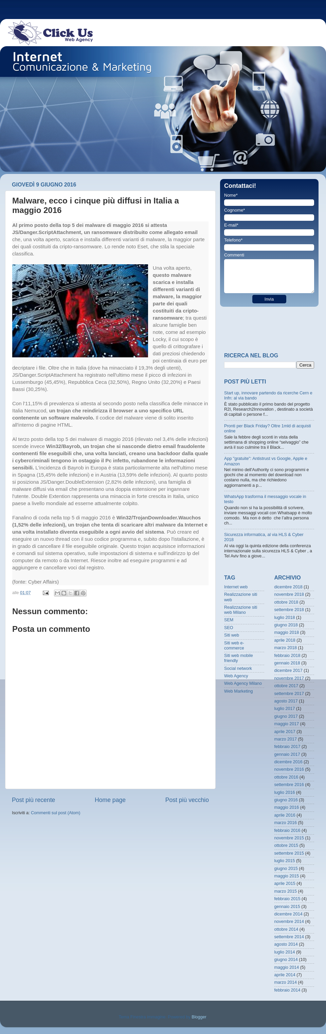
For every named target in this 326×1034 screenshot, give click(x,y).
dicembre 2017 (288, 670)
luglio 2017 (284, 708)
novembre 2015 (289, 838)
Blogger (199, 1017)
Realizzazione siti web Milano (240, 610)
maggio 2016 (286, 807)
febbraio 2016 (287, 830)
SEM (228, 620)
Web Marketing (238, 691)
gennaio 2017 (287, 754)
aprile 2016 (284, 815)
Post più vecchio (187, 800)
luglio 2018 (284, 617)
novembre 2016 (289, 769)
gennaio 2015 (287, 906)
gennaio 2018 (287, 663)
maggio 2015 (286, 876)
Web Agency (236, 676)
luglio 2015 (284, 860)
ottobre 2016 (286, 777)
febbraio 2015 (287, 898)
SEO (228, 627)
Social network (238, 668)
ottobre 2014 (286, 929)
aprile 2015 (284, 883)
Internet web (236, 587)
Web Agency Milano (243, 683)
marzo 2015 (285, 891)
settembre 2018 (289, 609)
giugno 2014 (286, 959)
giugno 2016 (286, 800)
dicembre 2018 (288, 587)
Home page (110, 800)
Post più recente (33, 800)
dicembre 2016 (288, 762)
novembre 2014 (289, 921)
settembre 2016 (289, 784)
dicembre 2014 (288, 914)
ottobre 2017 (286, 685)
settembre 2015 (289, 853)
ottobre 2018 (286, 602)
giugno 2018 (286, 625)
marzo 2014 (285, 982)
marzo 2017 (285, 739)
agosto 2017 (286, 701)
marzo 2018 (285, 647)
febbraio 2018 (287, 655)
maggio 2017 (286, 723)
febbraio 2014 (287, 990)
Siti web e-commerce (234, 645)
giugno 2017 (286, 716)
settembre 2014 (289, 936)
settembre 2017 (289, 693)
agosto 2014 (286, 944)
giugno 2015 (286, 868)
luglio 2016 (284, 792)
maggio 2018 (286, 632)
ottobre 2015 (286, 845)
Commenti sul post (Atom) (55, 812)
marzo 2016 (285, 822)
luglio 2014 (284, 952)
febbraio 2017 (287, 746)
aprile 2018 (284, 640)
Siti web (231, 635)
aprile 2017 (284, 731)
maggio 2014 (286, 967)
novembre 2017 (289, 678)
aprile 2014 (284, 975)
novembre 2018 (289, 594)
